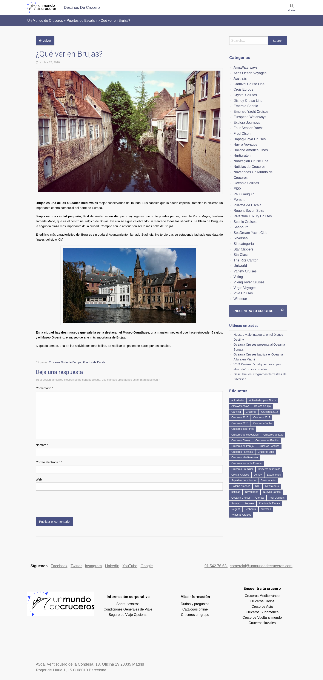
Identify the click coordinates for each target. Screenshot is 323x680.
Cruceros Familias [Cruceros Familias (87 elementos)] (268, 446)
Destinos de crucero (82, 7)
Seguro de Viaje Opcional (128, 615)
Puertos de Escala (94, 362)
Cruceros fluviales (262, 623)
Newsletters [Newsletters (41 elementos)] (272, 486)
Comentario (44, 388)
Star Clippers (243, 249)
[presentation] (68, 504)
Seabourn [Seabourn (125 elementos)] (250, 509)
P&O (237, 188)
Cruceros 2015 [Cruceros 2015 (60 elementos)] (269, 411)
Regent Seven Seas (249, 210)
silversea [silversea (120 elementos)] (266, 509)
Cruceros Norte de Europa (65, 362)
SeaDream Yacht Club (251, 233)
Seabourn (241, 227)
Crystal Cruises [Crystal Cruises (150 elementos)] (240, 474)
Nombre (42, 445)
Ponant (239, 199)
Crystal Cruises (245, 95)
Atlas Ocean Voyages (250, 73)
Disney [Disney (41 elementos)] (258, 474)
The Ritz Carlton (246, 260)
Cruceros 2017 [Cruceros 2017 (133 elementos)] (261, 417)
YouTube (129, 566)
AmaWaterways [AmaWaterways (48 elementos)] (240, 406)
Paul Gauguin (244, 194)
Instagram (93, 566)
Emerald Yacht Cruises (251, 111)
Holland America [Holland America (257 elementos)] (240, 486)
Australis (240, 78)
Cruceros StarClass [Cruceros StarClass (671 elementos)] (269, 469)
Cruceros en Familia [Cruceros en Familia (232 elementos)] (266, 440)
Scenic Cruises (245, 222)
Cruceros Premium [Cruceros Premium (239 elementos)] (242, 469)
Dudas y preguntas (195, 604)
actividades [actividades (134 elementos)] (237, 400)
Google (147, 566)
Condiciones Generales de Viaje (128, 609)
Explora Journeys (247, 122)
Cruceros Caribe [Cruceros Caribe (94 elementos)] (262, 423)
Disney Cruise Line (248, 100)
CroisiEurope (243, 89)
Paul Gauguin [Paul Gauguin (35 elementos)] (277, 497)
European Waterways (250, 117)
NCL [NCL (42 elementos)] (257, 486)
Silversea (241, 238)
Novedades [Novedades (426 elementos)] (251, 491)
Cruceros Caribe (262, 601)
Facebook (59, 566)
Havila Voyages (245, 144)
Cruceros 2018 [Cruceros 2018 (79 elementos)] (239, 423)
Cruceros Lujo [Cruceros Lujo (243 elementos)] (266, 451)
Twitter (76, 566)
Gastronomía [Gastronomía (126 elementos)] (268, 480)
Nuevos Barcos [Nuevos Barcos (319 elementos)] (271, 491)
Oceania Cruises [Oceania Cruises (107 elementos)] (241, 497)
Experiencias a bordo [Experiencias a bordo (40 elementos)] (243, 480)
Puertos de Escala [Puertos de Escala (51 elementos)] (269, 503)
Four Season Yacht (248, 128)
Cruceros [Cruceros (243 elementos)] (251, 411)
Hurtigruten (242, 155)
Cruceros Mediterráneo (262, 596)
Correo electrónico (49, 462)
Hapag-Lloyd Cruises (250, 139)
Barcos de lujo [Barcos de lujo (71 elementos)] (262, 406)
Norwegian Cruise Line (251, 161)
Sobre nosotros (127, 604)
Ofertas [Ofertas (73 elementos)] (259, 497)
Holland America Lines (251, 150)
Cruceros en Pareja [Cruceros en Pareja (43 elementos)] (242, 446)
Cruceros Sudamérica (262, 612)
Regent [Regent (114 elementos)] (235, 509)
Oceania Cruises (246, 183)
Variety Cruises (245, 271)
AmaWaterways (245, 67)
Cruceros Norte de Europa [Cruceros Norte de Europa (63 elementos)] (246, 463)
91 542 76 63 (216, 566)
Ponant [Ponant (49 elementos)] (235, 503)
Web (39, 479)
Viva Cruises (243, 293)
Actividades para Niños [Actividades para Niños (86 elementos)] (262, 400)
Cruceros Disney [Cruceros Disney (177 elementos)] (241, 440)
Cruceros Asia (262, 606)
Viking (238, 277)
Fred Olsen (242, 133)
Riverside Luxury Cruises (253, 216)
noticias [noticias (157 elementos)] (235, 491)
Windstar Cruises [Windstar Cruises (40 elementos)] (241, 514)
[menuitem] (81, 7)
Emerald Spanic (246, 106)
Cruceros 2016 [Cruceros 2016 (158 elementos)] (239, 417)
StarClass (241, 255)
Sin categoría (244, 244)
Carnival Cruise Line (249, 84)
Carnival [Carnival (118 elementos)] (236, 411)
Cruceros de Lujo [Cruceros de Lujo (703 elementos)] (273, 434)
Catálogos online (195, 609)
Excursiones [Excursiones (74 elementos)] (274, 474)
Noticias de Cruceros (250, 166)
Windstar (240, 299)
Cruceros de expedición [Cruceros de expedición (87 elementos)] (244, 434)
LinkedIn (112, 566)
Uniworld (240, 265)
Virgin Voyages (245, 288)
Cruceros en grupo (195, 615)
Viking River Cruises (249, 282)
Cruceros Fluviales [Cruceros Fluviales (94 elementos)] (242, 451)
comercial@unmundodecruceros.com (261, 566)
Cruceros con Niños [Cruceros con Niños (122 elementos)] (242, 428)
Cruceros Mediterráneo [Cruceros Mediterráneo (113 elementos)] (244, 457)
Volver (45, 40)
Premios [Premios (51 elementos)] (249, 503)
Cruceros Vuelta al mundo (262, 617)
